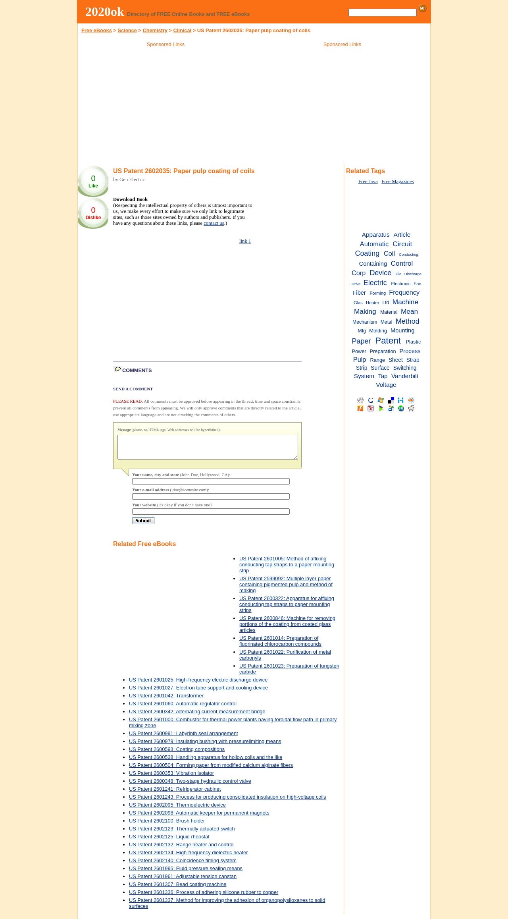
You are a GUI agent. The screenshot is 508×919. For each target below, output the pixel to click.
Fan (417, 283)
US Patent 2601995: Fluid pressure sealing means (185, 873)
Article (401, 234)
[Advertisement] (166, 106)
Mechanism (364, 322)
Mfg (362, 331)
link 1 (245, 241)
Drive (356, 284)
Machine (405, 302)
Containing (373, 264)
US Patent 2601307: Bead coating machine (177, 889)
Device (380, 273)
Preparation (382, 351)
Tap (383, 376)
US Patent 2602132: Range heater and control (181, 849)
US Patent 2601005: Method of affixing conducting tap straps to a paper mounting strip (286, 569)
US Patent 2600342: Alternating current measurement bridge (197, 716)
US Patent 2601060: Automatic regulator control (183, 708)
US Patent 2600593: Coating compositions (177, 754)
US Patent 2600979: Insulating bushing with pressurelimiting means (205, 746)
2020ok (104, 11)
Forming (377, 293)
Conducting (408, 254)
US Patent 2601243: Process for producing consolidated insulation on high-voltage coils (227, 802)
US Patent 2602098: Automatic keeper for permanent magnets (199, 818)
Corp (359, 272)
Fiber (359, 293)
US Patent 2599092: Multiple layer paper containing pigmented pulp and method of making (286, 589)
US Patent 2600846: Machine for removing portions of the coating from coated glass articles (287, 629)
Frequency (404, 292)
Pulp (359, 359)
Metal (387, 322)
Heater (372, 302)
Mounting (403, 330)
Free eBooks (96, 30)
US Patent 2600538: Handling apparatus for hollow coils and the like (205, 762)
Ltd (385, 302)
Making (365, 311)
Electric (375, 283)
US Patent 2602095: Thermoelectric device (177, 810)
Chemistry (154, 30)
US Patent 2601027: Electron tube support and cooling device (198, 692)
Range (377, 360)
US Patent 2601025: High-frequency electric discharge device (198, 684)
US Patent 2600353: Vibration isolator (171, 778)
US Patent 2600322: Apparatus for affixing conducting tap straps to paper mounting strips (286, 609)
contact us (214, 223)
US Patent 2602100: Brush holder (167, 825)
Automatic (374, 243)
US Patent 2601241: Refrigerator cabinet (175, 794)
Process (409, 351)
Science (127, 30)
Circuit (402, 244)
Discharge (412, 274)
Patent (388, 341)
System (364, 376)
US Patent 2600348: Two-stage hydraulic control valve (190, 786)
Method (407, 321)
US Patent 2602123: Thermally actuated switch (182, 833)
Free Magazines (397, 181)
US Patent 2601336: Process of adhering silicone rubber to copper (203, 897)
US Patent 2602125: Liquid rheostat (169, 841)
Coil (389, 253)
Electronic (400, 283)
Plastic (413, 342)
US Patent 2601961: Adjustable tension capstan (183, 881)
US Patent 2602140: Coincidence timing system (183, 865)
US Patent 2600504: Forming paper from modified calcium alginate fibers (211, 770)
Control (402, 263)
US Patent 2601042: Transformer (166, 700)
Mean (409, 311)
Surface (380, 368)
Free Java (368, 181)
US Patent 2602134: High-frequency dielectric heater (188, 857)
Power (359, 351)
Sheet (396, 360)
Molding (378, 331)
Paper (361, 341)
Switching (405, 368)
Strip (361, 368)
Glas (358, 302)
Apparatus (376, 234)
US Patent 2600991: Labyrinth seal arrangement (183, 738)
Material (388, 312)
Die (398, 274)
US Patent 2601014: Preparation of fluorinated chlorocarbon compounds (280, 646)
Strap (412, 360)
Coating (367, 253)
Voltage (386, 384)
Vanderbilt (404, 376)
